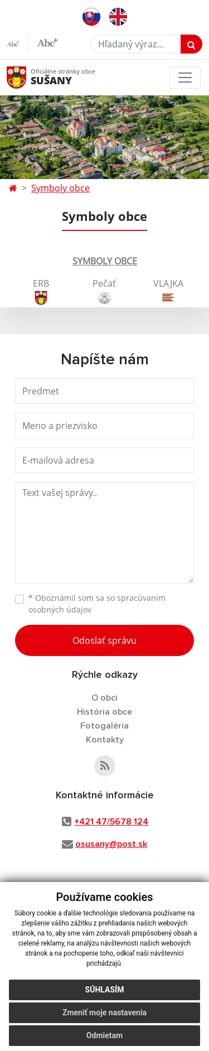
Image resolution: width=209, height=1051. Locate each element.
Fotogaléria (104, 725)
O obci (104, 697)
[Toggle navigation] (185, 77)
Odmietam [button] (104, 1035)
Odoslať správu (104, 640)
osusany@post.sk (111, 844)
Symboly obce (60, 188)
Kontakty (105, 739)
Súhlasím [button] (104, 989)
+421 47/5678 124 (111, 821)
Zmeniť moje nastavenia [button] (104, 1012)
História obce (104, 711)
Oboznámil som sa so (97, 603)
